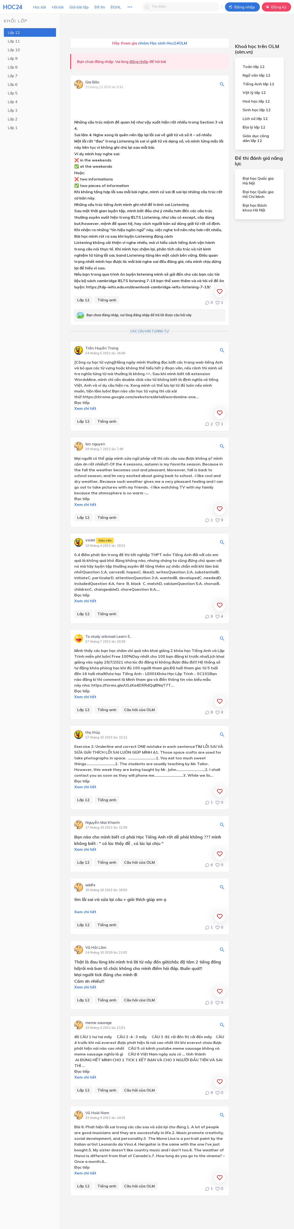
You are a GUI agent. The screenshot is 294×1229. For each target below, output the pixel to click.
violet (99, 540)
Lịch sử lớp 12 (255, 118)
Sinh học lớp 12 (257, 109)
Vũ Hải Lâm (95, 947)
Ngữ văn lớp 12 (256, 75)
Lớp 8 (13, 67)
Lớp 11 (14, 41)
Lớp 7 (13, 75)
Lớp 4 (13, 101)
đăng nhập (138, 61)
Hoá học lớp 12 (256, 101)
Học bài (39, 7)
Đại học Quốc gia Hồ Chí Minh (258, 194)
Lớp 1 (13, 127)
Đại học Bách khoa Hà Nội (255, 207)
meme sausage (98, 1023)
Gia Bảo (92, 82)
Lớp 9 (13, 58)
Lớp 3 (13, 110)
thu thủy (92, 732)
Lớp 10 (14, 49)
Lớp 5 (13, 93)
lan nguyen (95, 444)
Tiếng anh (106, 300)
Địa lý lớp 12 (254, 127)
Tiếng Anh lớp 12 (258, 83)
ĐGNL (116, 7)
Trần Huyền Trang (101, 348)
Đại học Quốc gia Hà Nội (258, 181)
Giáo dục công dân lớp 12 (256, 138)
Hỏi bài (57, 7)
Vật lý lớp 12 (254, 92)
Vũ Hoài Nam (97, 1113)
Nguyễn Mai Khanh (102, 822)
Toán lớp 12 (254, 66)
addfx (90, 885)
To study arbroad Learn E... (108, 636)
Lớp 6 (13, 84)
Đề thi (99, 7)
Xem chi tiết (85, 408)
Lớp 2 (13, 119)
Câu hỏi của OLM (139, 709)
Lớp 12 (14, 32)
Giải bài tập (79, 7)
